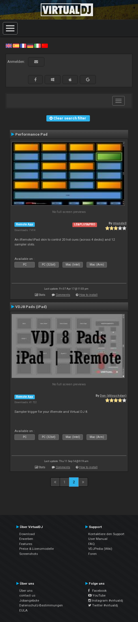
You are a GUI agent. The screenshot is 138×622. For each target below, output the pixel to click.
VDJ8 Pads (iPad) (31, 306)
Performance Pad (31, 134)
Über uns (26, 591)
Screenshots (28, 554)
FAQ (91, 544)
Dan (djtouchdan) (113, 395)
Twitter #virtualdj (103, 605)
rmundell (119, 223)
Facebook (97, 591)
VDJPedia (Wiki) (100, 549)
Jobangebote (29, 600)
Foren (92, 554)
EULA (23, 610)
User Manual (97, 539)
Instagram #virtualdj (105, 600)
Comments (63, 295)
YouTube (96, 595)
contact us (27, 595)
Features (25, 544)
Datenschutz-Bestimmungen (41, 605)
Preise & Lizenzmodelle (36, 549)
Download (27, 534)
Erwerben (26, 539)
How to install (88, 295)
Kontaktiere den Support (106, 534)
